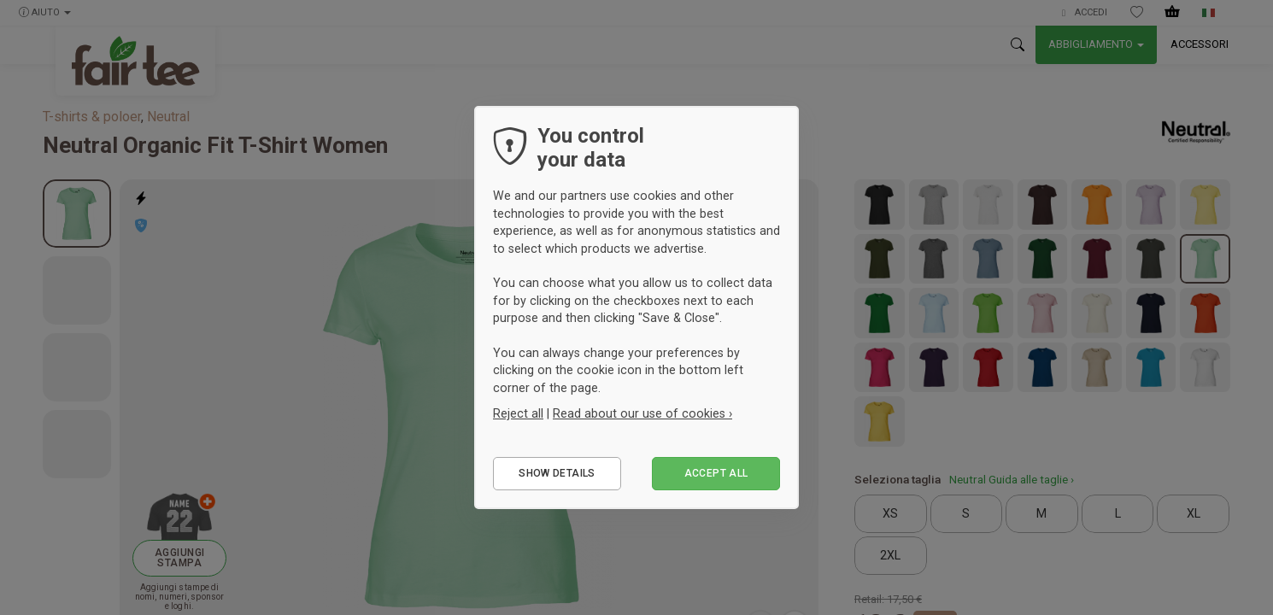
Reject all (518, 413)
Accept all (716, 473)
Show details (557, 473)
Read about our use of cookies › (642, 413)
